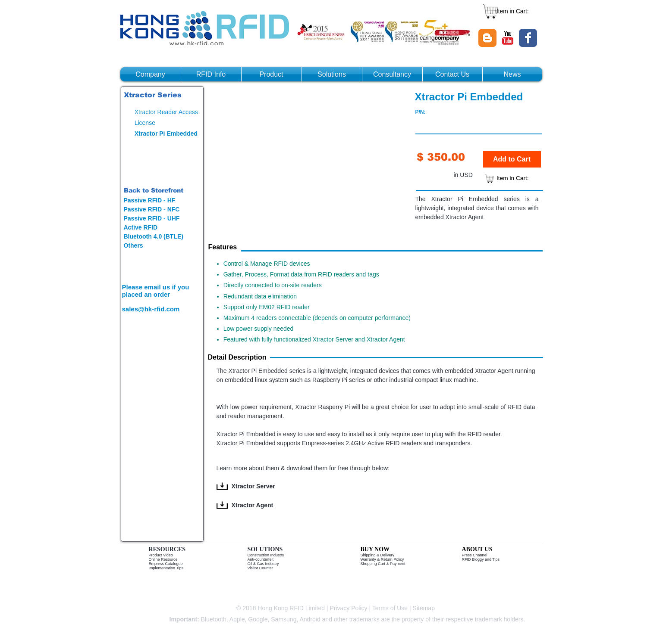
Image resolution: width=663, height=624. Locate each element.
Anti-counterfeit (261, 559)
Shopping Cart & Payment (383, 564)
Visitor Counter (260, 568)
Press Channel (474, 555)
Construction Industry (266, 555)
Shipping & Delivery (378, 555)
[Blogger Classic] (487, 38)
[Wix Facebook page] (528, 38)
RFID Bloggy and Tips (481, 559)
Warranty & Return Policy (382, 559)
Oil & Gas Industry (263, 564)
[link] (516, 11)
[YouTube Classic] (508, 38)
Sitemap (425, 608)
